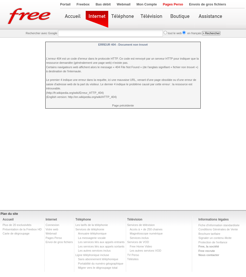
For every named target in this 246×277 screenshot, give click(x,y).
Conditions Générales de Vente (218, 229)
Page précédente (123, 105)
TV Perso (133, 255)
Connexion (52, 224)
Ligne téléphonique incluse (92, 255)
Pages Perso (173, 4)
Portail (65, 4)
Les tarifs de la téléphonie (91, 224)
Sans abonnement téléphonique (98, 259)
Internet (51, 219)
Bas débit (103, 4)
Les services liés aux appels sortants (101, 246)
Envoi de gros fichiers (59, 242)
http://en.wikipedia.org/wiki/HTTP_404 (92, 96)
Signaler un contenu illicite (214, 237)
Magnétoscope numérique (146, 233)
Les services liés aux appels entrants (101, 242)
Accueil (8, 219)
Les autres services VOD (145, 250)
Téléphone (83, 219)
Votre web (52, 229)
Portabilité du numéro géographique (100, 263)
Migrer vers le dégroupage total (97, 267)
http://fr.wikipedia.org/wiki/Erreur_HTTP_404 (75, 92)
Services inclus (139, 237)
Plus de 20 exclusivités (17, 224)
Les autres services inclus (94, 250)
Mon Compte (146, 4)
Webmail (124, 4)
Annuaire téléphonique (92, 233)
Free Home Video (141, 246)
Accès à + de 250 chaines (146, 229)
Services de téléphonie (89, 229)
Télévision (134, 219)
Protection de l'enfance (212, 242)
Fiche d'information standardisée (219, 225)
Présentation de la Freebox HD (22, 229)
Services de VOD (138, 242)
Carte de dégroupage (16, 233)
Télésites (133, 259)
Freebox (83, 4)
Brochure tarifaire (209, 233)
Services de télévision (141, 224)
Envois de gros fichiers (207, 4)
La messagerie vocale (92, 237)
